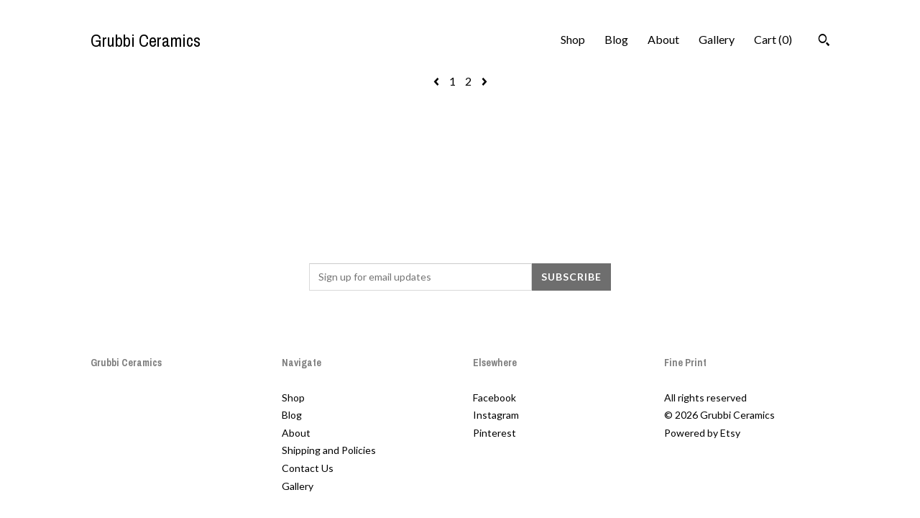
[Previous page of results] (437, 81)
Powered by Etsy (702, 433)
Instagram (496, 415)
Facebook (494, 397)
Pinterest (494, 433)
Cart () (773, 39)
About (663, 39)
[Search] (824, 42)
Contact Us (308, 468)
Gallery (717, 39)
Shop (573, 39)
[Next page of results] (484, 81)
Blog (616, 39)
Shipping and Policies (329, 450)
